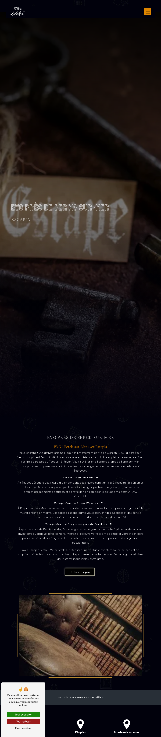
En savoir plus (80, 572)
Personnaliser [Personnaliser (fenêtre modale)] (23, 728)
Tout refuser (23, 721)
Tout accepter (23, 714)
